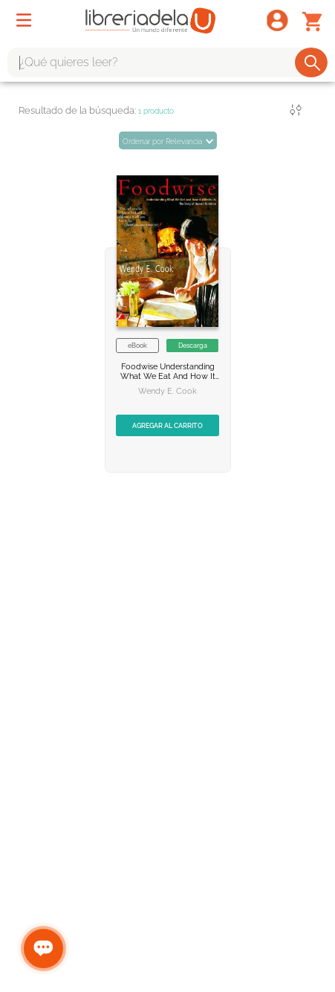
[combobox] (167, 62)
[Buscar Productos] (312, 62)
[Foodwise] (168, 311)
